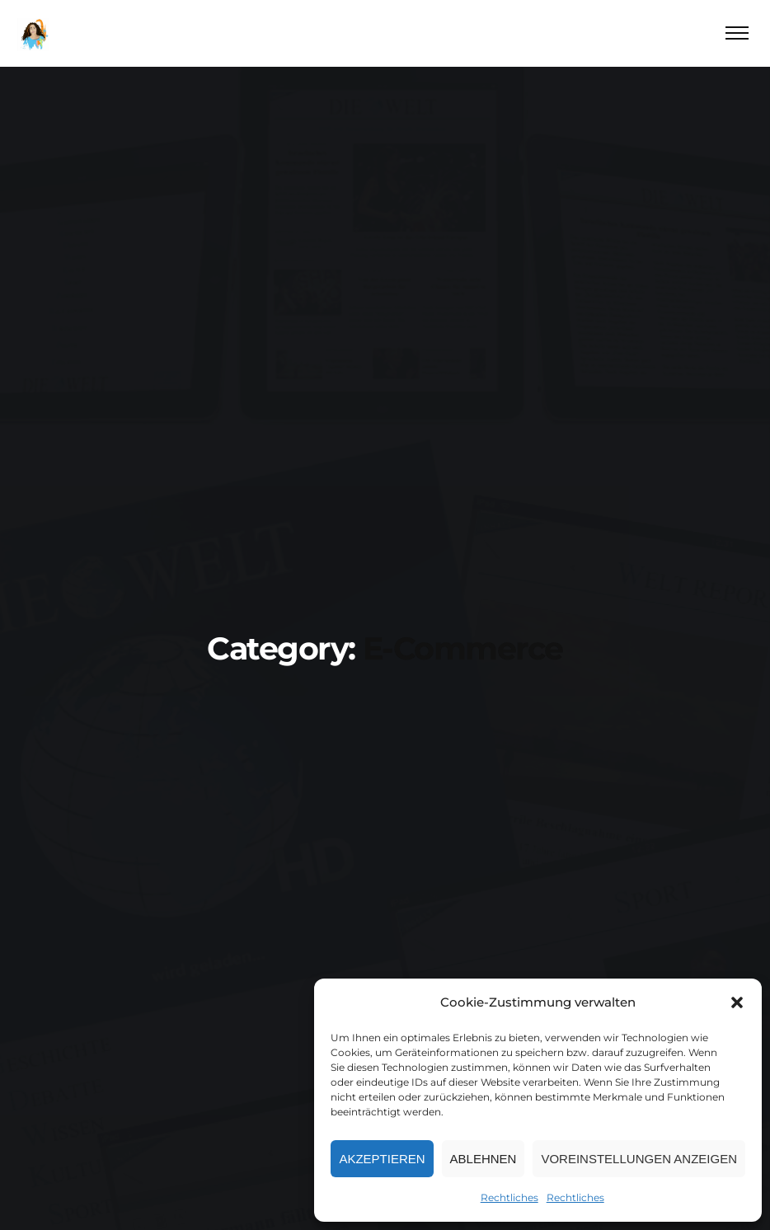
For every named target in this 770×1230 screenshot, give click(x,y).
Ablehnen (483, 1159)
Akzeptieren (382, 1159)
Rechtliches (509, 1197)
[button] (737, 1002)
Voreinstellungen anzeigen (639, 1159)
